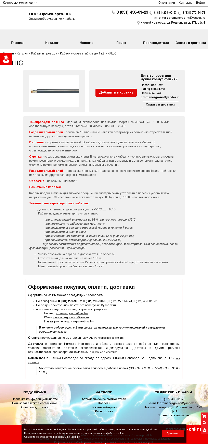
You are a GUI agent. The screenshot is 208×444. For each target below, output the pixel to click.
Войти (200, 3)
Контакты (185, 3)
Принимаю (173, 433)
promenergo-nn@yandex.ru (160, 97)
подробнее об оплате (111, 338)
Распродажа (104, 411)
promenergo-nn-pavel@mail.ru (74, 321)
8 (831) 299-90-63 (165, 13)
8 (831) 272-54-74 (193, 13)
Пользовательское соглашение (34, 403)
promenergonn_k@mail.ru (71, 313)
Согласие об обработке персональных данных (52, 437)
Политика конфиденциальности (34, 399)
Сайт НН (197, 429)
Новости (104, 403)
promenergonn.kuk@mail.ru (71, 317)
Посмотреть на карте (173, 415)
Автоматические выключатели (104, 399)
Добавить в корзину (116, 92)
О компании (166, 3)
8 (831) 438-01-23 (132, 12)
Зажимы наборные (104, 407)
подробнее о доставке (103, 352)
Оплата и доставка (160, 104)
